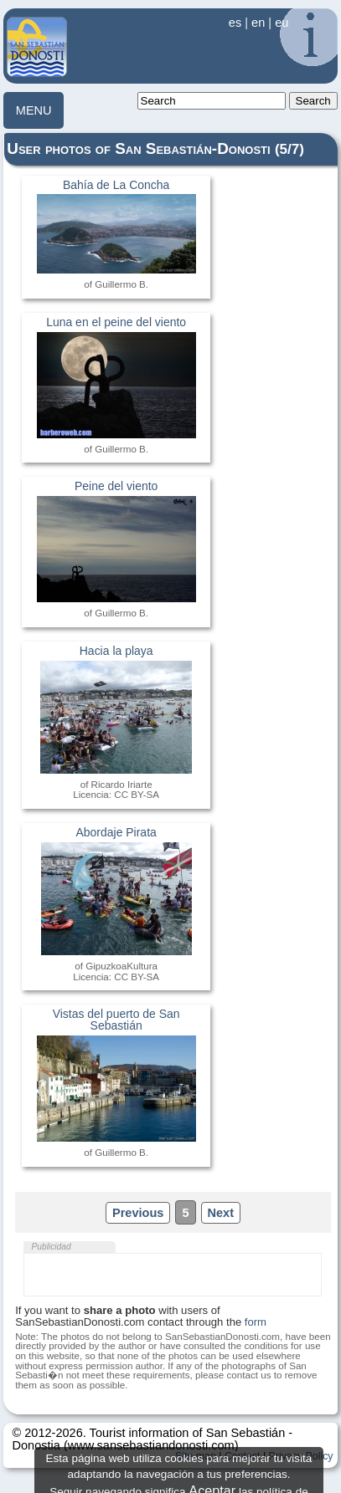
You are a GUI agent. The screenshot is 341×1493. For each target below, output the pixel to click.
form (255, 1322)
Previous (137, 1212)
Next (221, 1212)
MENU (34, 110)
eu (281, 22)
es (235, 22)
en (258, 22)
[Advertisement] (172, 1275)
